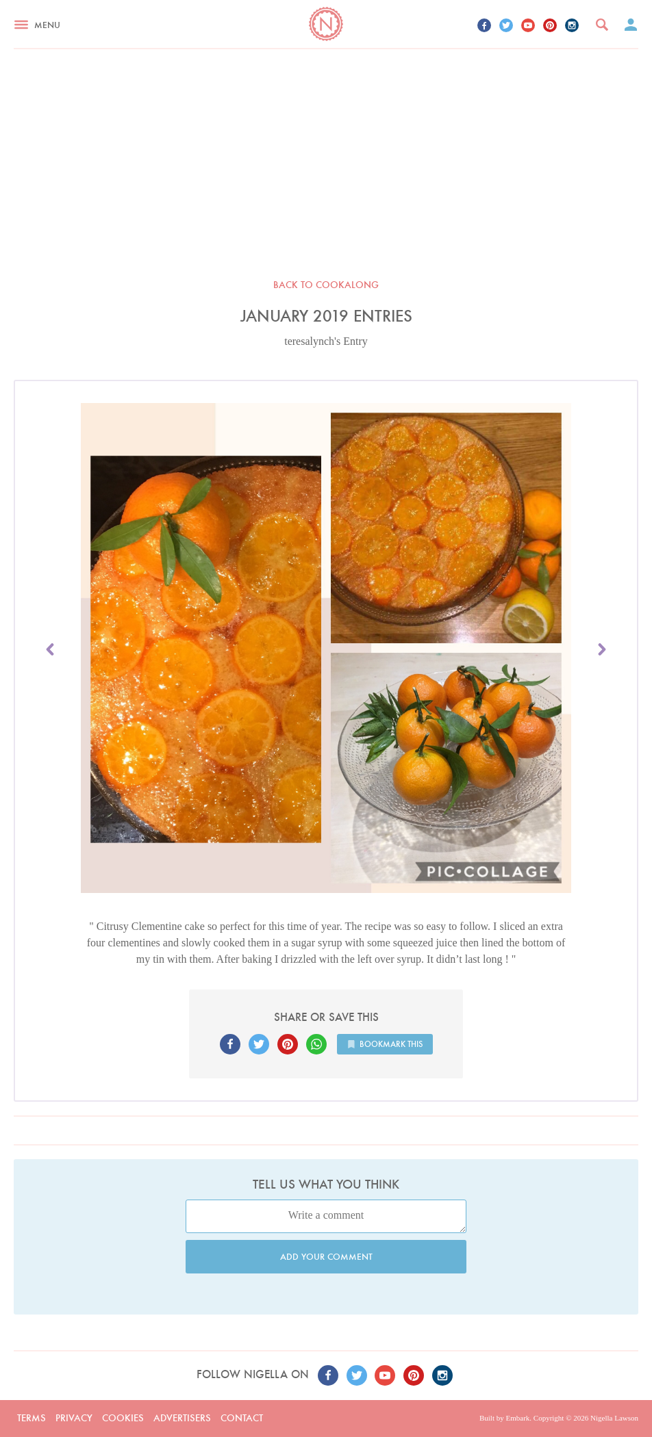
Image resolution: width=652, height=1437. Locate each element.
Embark (517, 1418)
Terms (31, 1418)
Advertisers (182, 1418)
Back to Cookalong (326, 285)
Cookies (123, 1418)
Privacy (73, 1418)
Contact (242, 1418)
